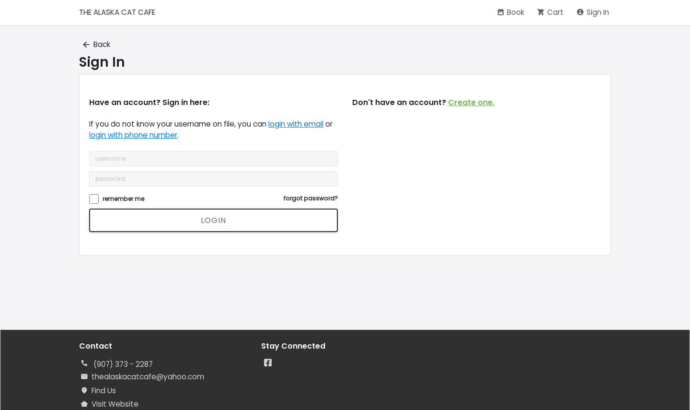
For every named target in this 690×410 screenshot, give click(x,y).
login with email (295, 124)
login (213, 220)
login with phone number (133, 135)
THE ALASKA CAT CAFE (117, 12)
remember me (123, 199)
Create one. (471, 102)
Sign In (597, 12)
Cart (555, 12)
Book (515, 12)
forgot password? (311, 198)
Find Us (104, 391)
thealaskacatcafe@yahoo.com (148, 377)
